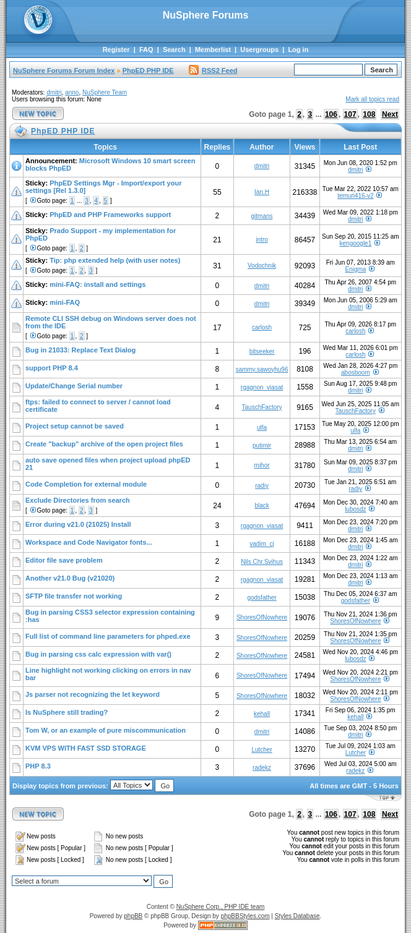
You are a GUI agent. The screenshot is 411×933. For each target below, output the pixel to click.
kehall (262, 713)
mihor (262, 465)
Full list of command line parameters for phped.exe (108, 636)
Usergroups (259, 49)
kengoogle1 (356, 243)
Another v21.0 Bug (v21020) (70, 578)
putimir (262, 445)
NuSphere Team (104, 92)
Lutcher (261, 749)
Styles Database (297, 916)
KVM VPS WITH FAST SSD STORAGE (85, 748)
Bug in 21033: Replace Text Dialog (80, 350)
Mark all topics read (372, 99)
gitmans (262, 216)
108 (369, 114)
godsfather (261, 597)
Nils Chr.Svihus (262, 561)
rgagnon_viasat (262, 387)
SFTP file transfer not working (73, 596)
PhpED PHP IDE (148, 70)
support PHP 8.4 (51, 368)
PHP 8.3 (38, 766)
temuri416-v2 (355, 195)
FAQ (146, 49)
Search (174, 49)
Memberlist (213, 49)
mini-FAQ (65, 302)
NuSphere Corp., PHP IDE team (220, 906)
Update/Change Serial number (74, 386)
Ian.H (261, 192)
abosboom (355, 372)
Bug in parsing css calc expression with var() (98, 654)
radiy (262, 485)
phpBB (133, 916)
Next (390, 114)
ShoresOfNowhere (261, 617)
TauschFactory (262, 407)
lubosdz (355, 509)
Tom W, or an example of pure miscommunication (105, 730)
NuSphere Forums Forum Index (64, 70)
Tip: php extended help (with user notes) (115, 260)
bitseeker (262, 351)
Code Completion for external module (86, 484)
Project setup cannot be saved (74, 426)
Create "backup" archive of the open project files (104, 444)
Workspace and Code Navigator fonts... (88, 542)
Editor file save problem (64, 560)
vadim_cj (261, 543)
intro (261, 239)
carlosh (262, 327)
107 (350, 114)
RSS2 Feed (213, 70)
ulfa (262, 427)
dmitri (53, 92)
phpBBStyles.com (245, 916)
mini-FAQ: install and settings (97, 284)
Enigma (355, 269)
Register (116, 49)
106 (331, 114)
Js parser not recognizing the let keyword (92, 694)
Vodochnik (262, 265)
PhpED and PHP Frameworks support (110, 214)
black (261, 505)
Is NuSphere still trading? (66, 712)
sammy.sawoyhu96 (262, 369)
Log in (298, 49)
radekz (262, 767)
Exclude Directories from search (77, 500)
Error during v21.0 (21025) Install (78, 524)
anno (72, 92)
